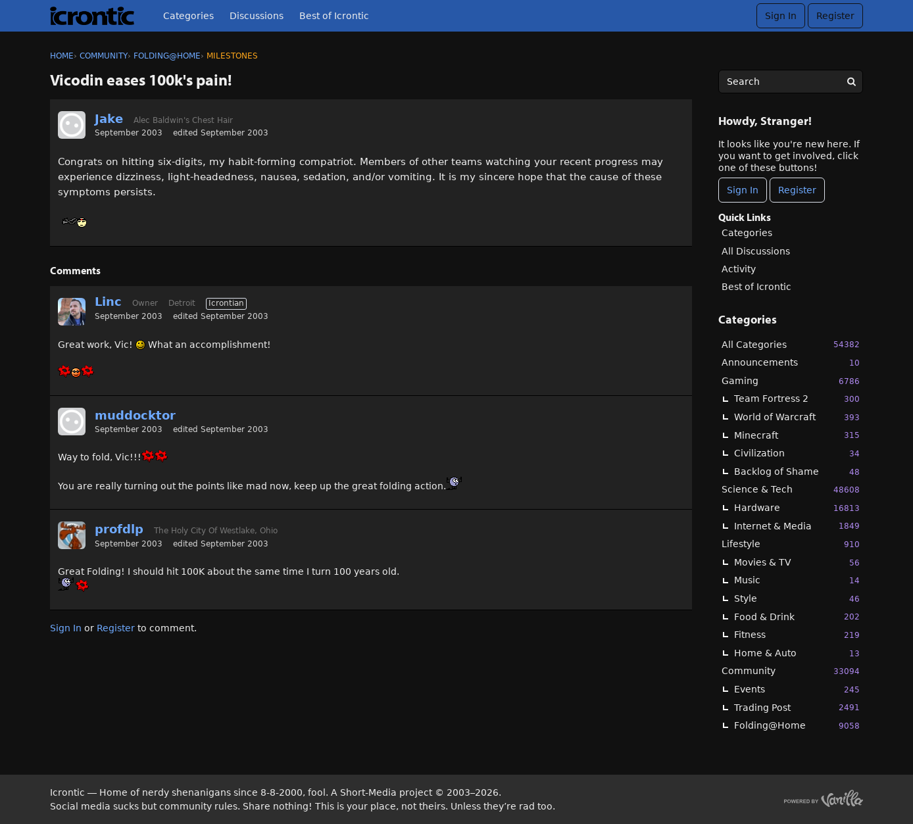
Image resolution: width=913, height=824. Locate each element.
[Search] (851, 81)
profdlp (119, 529)
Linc (108, 301)
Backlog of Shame (797, 472)
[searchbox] (790, 81)
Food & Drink (797, 616)
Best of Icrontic (334, 16)
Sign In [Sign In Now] (742, 190)
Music (797, 580)
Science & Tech (791, 489)
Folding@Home (797, 725)
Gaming (791, 381)
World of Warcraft (797, 417)
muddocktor (135, 415)
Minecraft (797, 435)
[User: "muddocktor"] (72, 421)
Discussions (257, 16)
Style (797, 599)
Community (791, 671)
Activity (739, 269)
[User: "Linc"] (72, 312)
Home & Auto (797, 653)
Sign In (781, 16)
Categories (188, 16)
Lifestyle (791, 544)
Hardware (797, 508)
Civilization (797, 453)
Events (797, 689)
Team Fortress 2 (797, 399)
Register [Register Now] (797, 190)
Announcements (791, 362)
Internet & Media (797, 526)
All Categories (791, 344)
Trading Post (797, 707)
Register (835, 16)
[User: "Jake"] (72, 125)
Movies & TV (797, 562)
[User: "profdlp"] (72, 535)
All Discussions (756, 251)
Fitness (797, 635)
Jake (109, 119)
